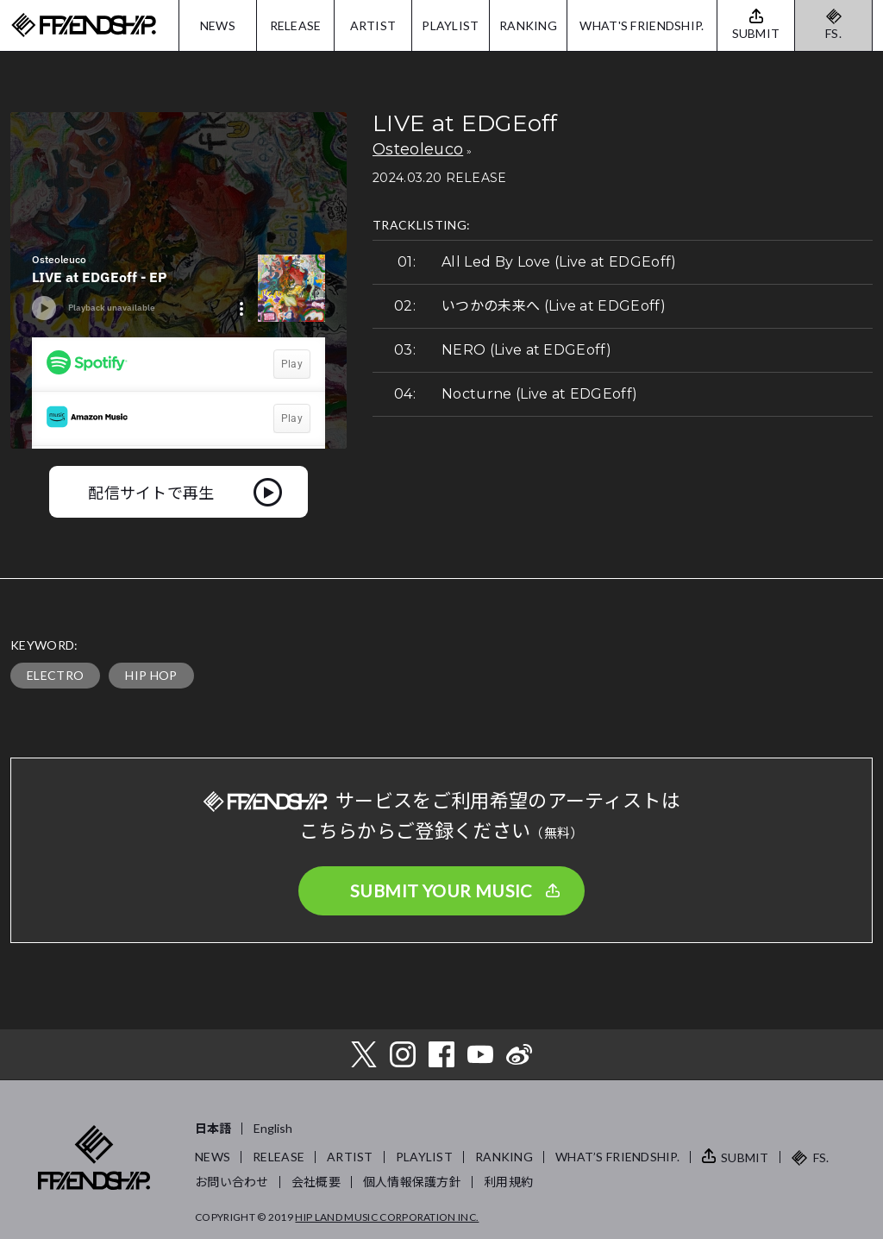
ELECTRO (55, 675)
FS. (833, 33)
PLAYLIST (450, 25)
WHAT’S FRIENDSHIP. (617, 1156)
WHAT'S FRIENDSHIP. (641, 25)
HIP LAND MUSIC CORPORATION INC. (387, 1217)
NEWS (217, 25)
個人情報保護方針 (412, 1181)
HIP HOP (151, 675)
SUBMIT (745, 1157)
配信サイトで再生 (151, 492)
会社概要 (316, 1181)
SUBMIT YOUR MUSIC (441, 890)
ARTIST (373, 25)
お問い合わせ (232, 1181)
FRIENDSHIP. (83, 25)
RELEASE (296, 25)
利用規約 (508, 1181)
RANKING (528, 25)
